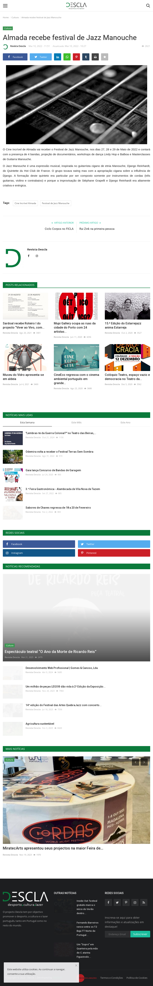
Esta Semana (27, 422)
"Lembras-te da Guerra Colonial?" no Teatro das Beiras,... (61, 433)
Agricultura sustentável (40, 723)
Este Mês (76, 422)
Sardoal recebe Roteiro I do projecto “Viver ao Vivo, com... (23, 325)
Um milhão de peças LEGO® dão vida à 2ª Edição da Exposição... (66, 686)
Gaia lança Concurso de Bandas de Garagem (53, 470)
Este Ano (125, 422)
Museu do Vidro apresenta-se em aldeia (23, 377)
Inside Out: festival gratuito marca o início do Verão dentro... (87, 907)
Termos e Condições (111, 977)
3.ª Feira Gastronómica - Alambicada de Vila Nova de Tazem (63, 489)
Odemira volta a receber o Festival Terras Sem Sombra (59, 451)
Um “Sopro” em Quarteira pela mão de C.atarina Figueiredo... (87, 950)
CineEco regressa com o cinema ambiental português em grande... (76, 379)
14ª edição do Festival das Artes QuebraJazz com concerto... (64, 705)
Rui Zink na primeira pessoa (96, 229)
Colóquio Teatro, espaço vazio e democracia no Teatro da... (127, 377)
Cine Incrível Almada (25, 203)
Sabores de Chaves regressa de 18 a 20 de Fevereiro (58, 507)
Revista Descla (14, 47)
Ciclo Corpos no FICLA (59, 229)
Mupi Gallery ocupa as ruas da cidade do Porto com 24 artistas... (75, 327)
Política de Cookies (136, 977)
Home (6, 17)
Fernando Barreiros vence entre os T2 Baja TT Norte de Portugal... (87, 928)
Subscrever (140, 934)
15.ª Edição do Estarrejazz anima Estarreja (123, 325)
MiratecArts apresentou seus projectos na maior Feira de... (53, 848)
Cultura (15, 17)
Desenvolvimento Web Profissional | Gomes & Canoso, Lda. (62, 667)
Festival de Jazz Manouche (55, 203)
